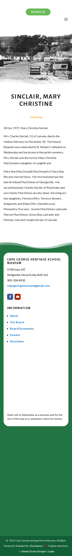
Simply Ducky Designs (34, 551)
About (14, 315)
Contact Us (22, 545)
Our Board (17, 322)
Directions (17, 341)
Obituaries (36, 117)
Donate (15, 335)
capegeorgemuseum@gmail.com (28, 285)
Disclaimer (36, 545)
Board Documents (22, 328)
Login (51, 551)
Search (38, 12)
